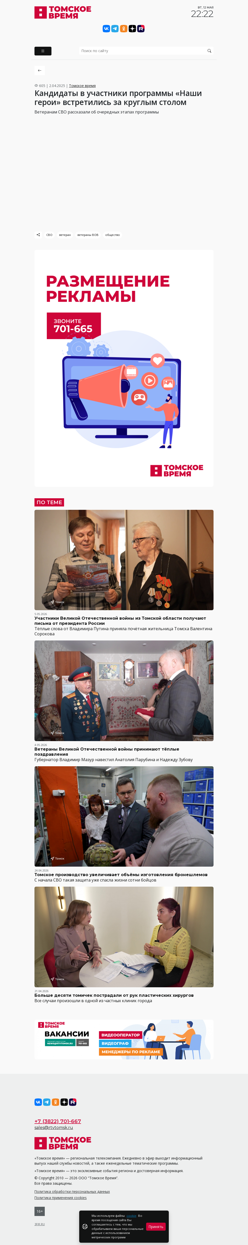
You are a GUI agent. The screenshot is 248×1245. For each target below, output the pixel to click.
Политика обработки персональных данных (72, 1191)
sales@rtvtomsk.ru (53, 1127)
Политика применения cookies (60, 1197)
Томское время (82, 85)
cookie (131, 1216)
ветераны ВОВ (88, 235)
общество (112, 235)
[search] (146, 51)
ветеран (65, 235)
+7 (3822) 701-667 (57, 1121)
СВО (49, 235)
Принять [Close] (155, 1226)
